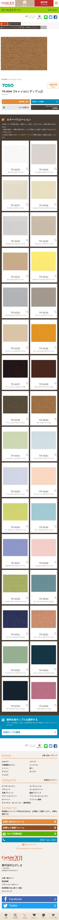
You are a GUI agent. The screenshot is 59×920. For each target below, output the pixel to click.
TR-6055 (15, 706)
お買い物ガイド (8, 878)
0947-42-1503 (48, 839)
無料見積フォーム (44, 3)
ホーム (5, 23)
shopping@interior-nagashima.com (31, 848)
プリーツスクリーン (9, 796)
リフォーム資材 (35, 799)
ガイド (24, 5)
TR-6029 (15, 241)
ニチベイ (33, 762)
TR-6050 (43, 599)
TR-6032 (43, 277)
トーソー (5, 768)
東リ (31, 768)
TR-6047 (15, 563)
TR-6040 (43, 420)
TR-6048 (43, 563)
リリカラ (5, 775)
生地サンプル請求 (38, 102)
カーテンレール (35, 786)
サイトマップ (7, 891)
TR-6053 (15, 670)
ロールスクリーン (15, 23)
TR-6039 (15, 420)
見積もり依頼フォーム (13, 828)
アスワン (5, 771)
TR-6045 (15, 527)
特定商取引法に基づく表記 (12, 888)
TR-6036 (43, 348)
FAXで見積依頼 (14, 834)
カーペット (6, 799)
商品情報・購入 (24, 102)
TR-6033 (15, 312)
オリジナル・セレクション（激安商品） (17, 803)
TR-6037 (15, 384)
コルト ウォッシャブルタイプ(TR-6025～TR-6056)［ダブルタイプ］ (21, 27)
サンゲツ (33, 771)
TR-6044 (43, 491)
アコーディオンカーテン (39, 796)
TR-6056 (43, 706)
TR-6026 (43, 169)
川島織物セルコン (8, 765)
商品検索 (5, 881)
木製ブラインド (8, 793)
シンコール (34, 765)
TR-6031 (15, 277)
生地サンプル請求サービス (22, 135)
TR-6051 (15, 634)
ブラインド (6, 789)
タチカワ (5, 762)
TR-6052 (43, 634)
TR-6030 (43, 241)
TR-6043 (15, 491)
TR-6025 (15, 169)
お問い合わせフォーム (13, 821)
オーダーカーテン (8, 786)
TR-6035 (15, 348)
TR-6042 (43, 455)
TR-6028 (43, 205)
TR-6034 (43, 312)
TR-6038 (43, 384)
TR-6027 (15, 205)
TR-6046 (43, 527)
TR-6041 (15, 455)
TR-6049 (15, 599)
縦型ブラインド (35, 793)
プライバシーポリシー (10, 885)
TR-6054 (43, 670)
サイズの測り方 (24, 107)
